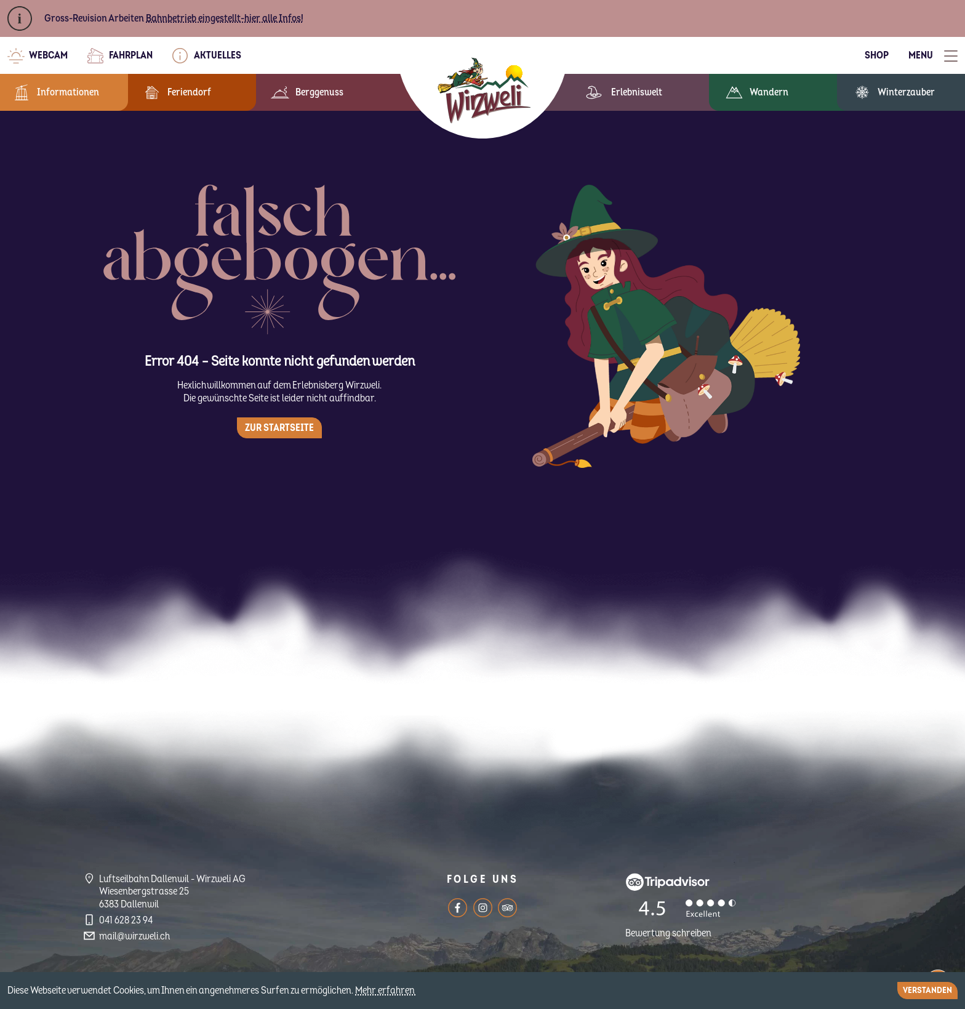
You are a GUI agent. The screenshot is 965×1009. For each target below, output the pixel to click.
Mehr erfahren (386, 990)
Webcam (48, 55)
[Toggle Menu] (933, 55)
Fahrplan (131, 55)
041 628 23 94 (126, 920)
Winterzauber (906, 92)
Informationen (68, 92)
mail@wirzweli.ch (134, 936)
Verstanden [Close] (927, 990)
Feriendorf (189, 92)
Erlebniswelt (636, 92)
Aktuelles (217, 55)
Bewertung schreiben (668, 933)
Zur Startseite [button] (279, 428)
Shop (877, 55)
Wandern (769, 92)
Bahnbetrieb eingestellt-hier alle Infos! (224, 18)
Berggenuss (319, 92)
